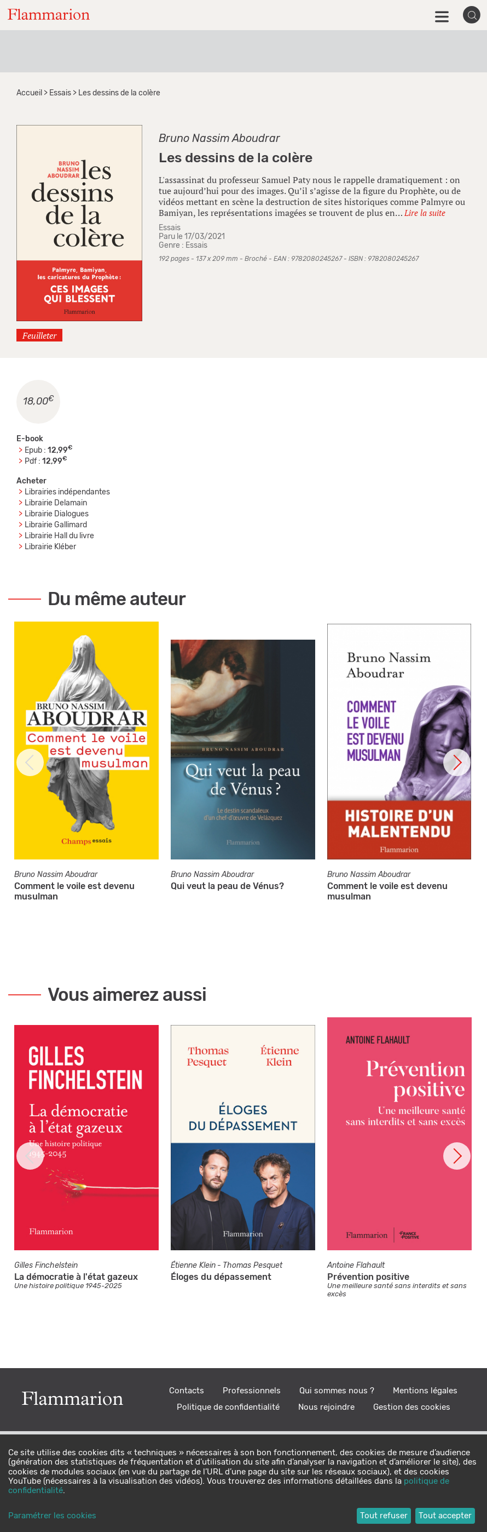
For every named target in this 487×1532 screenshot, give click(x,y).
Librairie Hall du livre (59, 536)
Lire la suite (424, 212)
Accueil (29, 93)
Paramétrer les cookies (52, 1516)
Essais (60, 93)
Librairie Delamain (56, 503)
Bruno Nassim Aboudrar (219, 138)
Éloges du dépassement (221, 1277)
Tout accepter (445, 1516)
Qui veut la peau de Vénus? (227, 886)
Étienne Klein (193, 1265)
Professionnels (252, 1391)
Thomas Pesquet (252, 1265)
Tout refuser (384, 1516)
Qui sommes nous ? (336, 1391)
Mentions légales (425, 1391)
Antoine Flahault (356, 1265)
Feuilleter (39, 335)
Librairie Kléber (50, 547)
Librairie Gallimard (56, 525)
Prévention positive (368, 1277)
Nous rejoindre (326, 1407)
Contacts (186, 1391)
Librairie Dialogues (57, 514)
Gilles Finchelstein (46, 1265)
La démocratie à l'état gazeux (76, 1277)
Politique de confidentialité (228, 1407)
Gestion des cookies (411, 1407)
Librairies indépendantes (67, 492)
